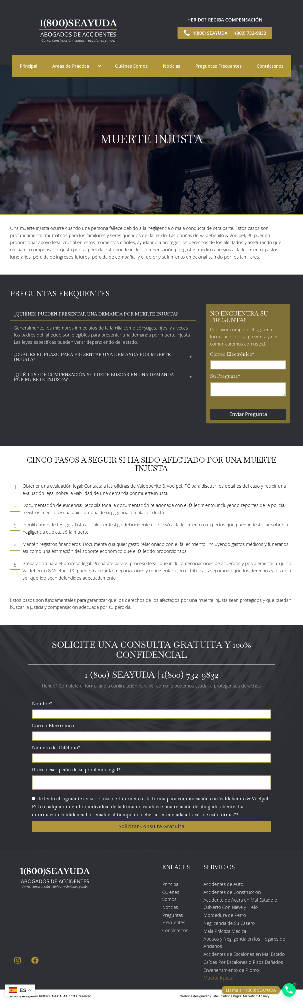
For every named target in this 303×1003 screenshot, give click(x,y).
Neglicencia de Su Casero (229, 923)
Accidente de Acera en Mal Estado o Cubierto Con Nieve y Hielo (240, 903)
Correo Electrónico (231, 354)
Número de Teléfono (55, 747)
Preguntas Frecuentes (173, 918)
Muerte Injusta (218, 978)
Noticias (170, 907)
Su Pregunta (224, 376)
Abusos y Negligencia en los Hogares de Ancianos (244, 942)
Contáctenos (175, 930)
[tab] (103, 314)
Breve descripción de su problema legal (75, 769)
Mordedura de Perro (225, 915)
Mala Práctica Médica (225, 931)
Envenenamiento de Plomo (231, 970)
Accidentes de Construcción (232, 892)
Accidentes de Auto (223, 884)
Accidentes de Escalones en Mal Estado (244, 954)
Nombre (41, 703)
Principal (171, 884)
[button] (99, 66)
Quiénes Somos (170, 895)
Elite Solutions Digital (227, 996)
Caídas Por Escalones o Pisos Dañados (243, 962)
